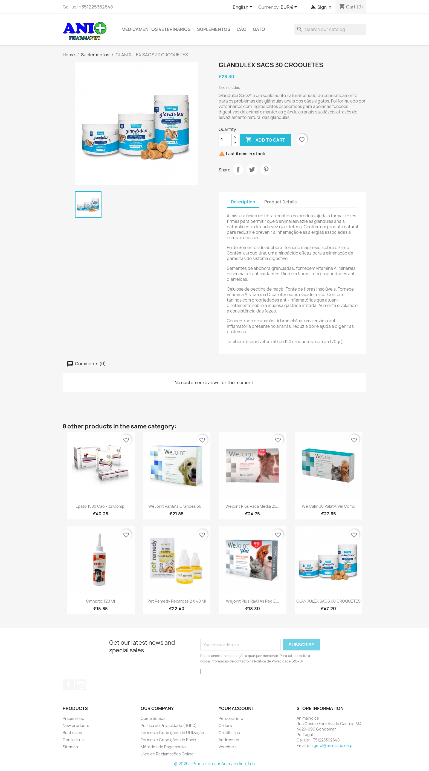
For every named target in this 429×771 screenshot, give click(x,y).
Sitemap (70, 746)
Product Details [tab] (280, 202)
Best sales (72, 732)
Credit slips (229, 732)
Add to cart (265, 140)
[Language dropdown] (243, 7)
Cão (242, 29)
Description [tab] (243, 202)
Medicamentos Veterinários (156, 29)
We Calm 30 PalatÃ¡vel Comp (328, 506)
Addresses (229, 739)
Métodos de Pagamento (163, 746)
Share (238, 169)
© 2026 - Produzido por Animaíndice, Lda (214, 764)
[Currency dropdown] (290, 7)
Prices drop (73, 718)
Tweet (252, 169)
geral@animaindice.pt (334, 745)
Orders (225, 725)
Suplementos (213, 29)
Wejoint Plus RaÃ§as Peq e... (252, 601)
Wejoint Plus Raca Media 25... (252, 506)
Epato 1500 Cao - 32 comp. (101, 506)
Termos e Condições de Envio (168, 739)
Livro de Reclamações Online (167, 754)
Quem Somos (153, 718)
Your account (236, 708)
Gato (259, 29)
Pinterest (265, 169)
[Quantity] (225, 140)
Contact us (73, 739)
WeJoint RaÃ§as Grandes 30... (176, 506)
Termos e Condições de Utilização (172, 732)
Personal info (231, 718)
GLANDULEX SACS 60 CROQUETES (328, 601)
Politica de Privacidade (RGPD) (169, 725)
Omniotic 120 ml (100, 601)
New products (76, 725)
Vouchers (228, 746)
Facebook (68, 684)
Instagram (80, 684)
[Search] (330, 29)
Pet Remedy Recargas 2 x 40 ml (176, 601)
